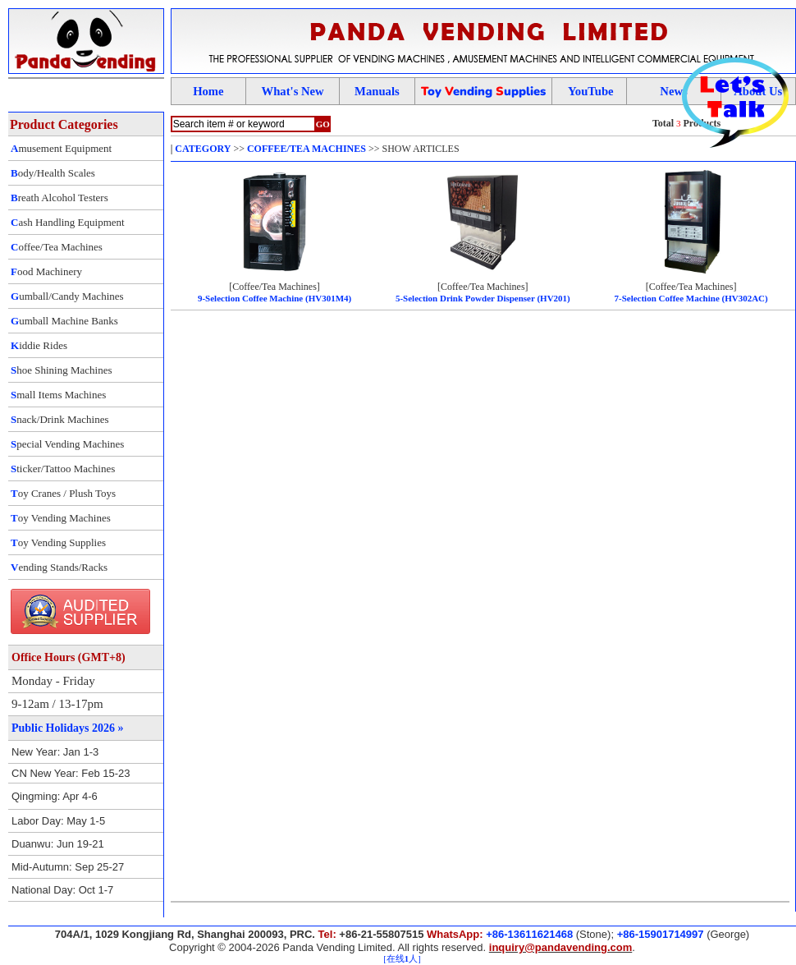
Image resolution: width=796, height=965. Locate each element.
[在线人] (401, 958)
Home (208, 91)
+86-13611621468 (529, 934)
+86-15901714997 (660, 934)
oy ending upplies (483, 91)
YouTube (591, 91)
